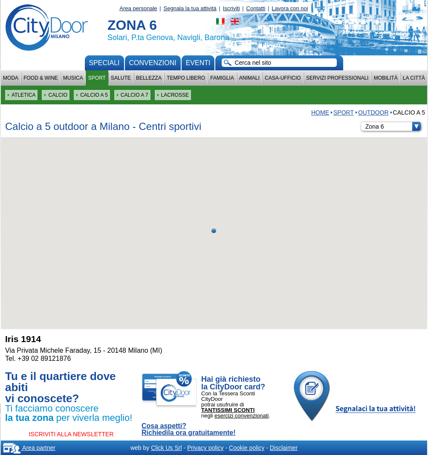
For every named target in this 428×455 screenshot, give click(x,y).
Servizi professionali (337, 78)
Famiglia (222, 78)
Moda (10, 78)
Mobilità (386, 78)
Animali (249, 78)
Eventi (198, 62)
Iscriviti (231, 8)
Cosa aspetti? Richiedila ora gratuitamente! (189, 429)
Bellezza (149, 78)
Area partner (29, 447)
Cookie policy (246, 447)
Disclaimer (284, 447)
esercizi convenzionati (241, 415)
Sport (97, 78)
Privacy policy (205, 447)
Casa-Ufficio (283, 78)
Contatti (256, 8)
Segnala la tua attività (190, 8)
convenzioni (152, 62)
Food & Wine (40, 78)
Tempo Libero (186, 78)
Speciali (104, 62)
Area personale (138, 8)
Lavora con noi (290, 8)
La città (414, 78)
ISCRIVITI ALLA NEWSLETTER (71, 434)
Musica (73, 78)
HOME (320, 112)
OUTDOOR (373, 112)
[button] (213, 230)
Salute (121, 78)
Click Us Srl (166, 447)
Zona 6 (393, 126)
